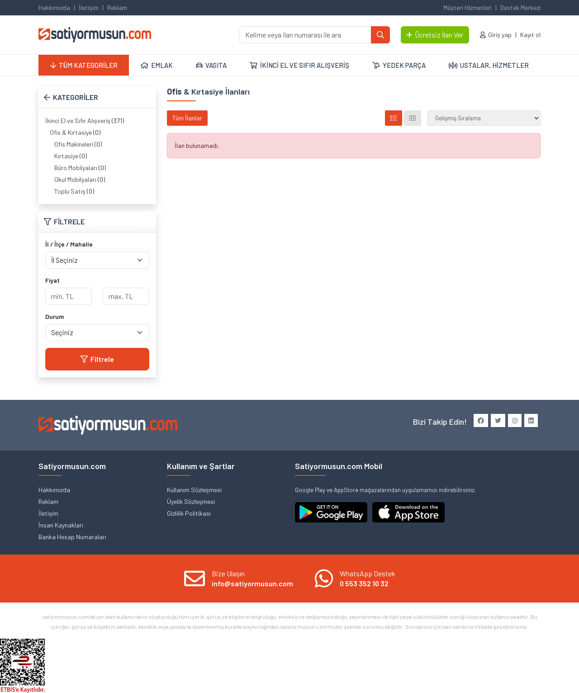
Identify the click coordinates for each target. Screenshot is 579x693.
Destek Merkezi (520, 7)
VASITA (211, 65)
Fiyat (52, 280)
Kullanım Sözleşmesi (194, 490)
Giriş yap (500, 34)
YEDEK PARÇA (399, 65)
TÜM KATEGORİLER (84, 65)
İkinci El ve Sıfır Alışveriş (77, 120)
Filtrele (97, 359)
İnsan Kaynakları (60, 525)
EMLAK (157, 65)
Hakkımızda (54, 7)
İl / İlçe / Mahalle (69, 244)
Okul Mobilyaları (75, 179)
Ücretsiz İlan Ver (435, 34)
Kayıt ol (530, 34)
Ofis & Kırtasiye (71, 132)
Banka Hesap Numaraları (72, 537)
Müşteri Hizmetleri (467, 7)
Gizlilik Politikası (189, 513)
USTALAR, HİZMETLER (489, 65)
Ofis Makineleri (73, 144)
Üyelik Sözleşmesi (191, 501)
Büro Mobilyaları (75, 167)
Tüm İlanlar (187, 118)
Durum (54, 316)
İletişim (89, 7)
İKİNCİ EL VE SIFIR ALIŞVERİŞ (299, 65)
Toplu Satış (69, 191)
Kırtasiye (66, 156)
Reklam (117, 7)
